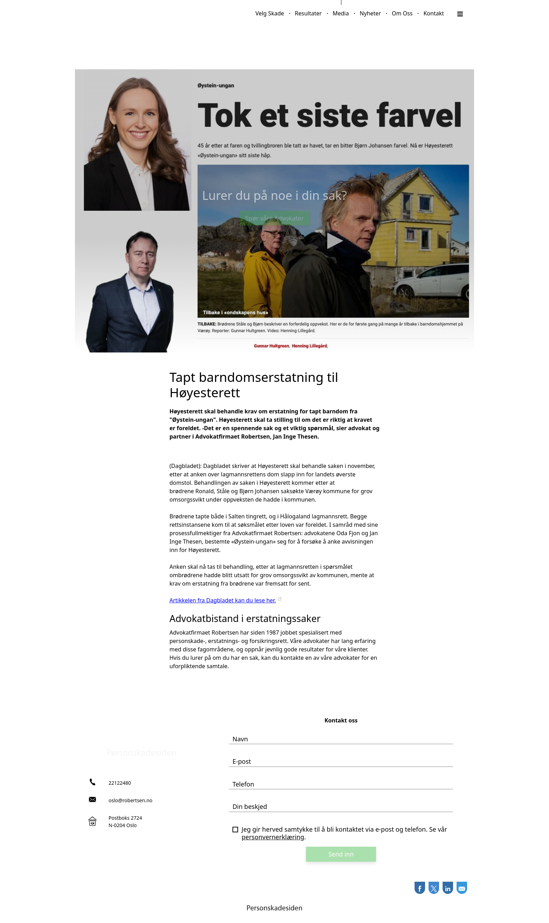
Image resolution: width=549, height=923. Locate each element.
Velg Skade (269, 13)
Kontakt (433, 13)
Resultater (308, 13)
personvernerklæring (273, 837)
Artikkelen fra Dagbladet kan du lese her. (222, 600)
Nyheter (370, 13)
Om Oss (402, 13)
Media (341, 13)
